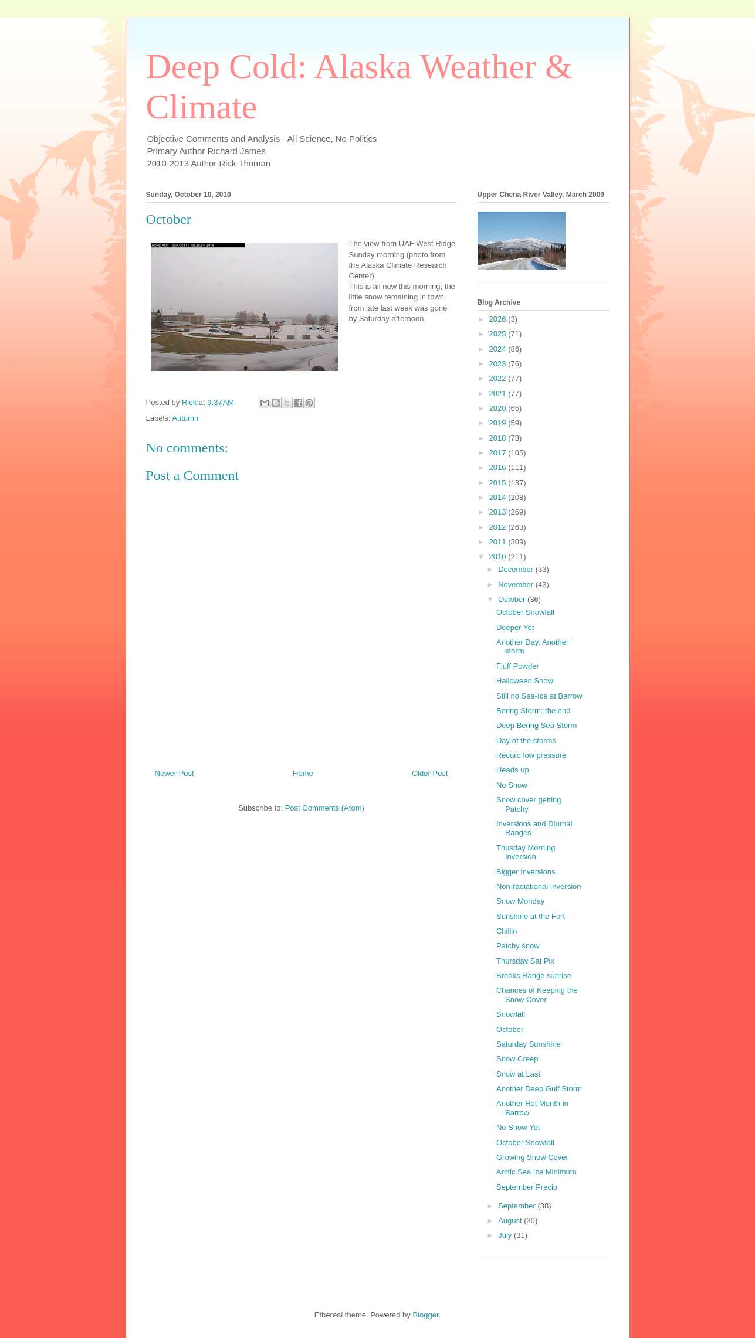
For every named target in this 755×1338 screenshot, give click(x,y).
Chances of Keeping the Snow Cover (537, 995)
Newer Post (174, 773)
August (511, 1220)
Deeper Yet (515, 627)
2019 (499, 422)
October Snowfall (525, 612)
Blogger (425, 1314)
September (517, 1205)
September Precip (526, 1187)
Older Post (430, 773)
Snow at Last (518, 1074)
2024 (499, 349)
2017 (499, 452)
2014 (499, 497)
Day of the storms (526, 740)
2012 (499, 527)
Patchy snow (518, 945)
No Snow (511, 785)
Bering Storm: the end (533, 710)
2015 (499, 482)
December (517, 569)
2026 (499, 319)
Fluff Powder (517, 666)
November (517, 584)
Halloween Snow (524, 680)
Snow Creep (517, 1058)
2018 (499, 438)
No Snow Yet (518, 1127)
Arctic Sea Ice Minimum (536, 1171)
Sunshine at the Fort (530, 916)
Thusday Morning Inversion (525, 852)
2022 (499, 378)
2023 (499, 363)
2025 (499, 333)
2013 (499, 512)
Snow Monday (520, 901)
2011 (499, 541)
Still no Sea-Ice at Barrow (539, 696)
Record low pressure (531, 755)
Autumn (185, 418)
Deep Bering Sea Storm (536, 725)
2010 (499, 556)
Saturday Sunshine (528, 1044)
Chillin (506, 931)
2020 (499, 408)
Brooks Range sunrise (533, 975)
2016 (499, 467)
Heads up (512, 769)
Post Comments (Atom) (324, 808)
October (512, 599)
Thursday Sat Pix (525, 960)
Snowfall (510, 1014)
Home (303, 773)
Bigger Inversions (525, 871)
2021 (499, 393)
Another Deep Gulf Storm (539, 1088)
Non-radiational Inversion (538, 886)
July (506, 1235)
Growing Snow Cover (532, 1157)
